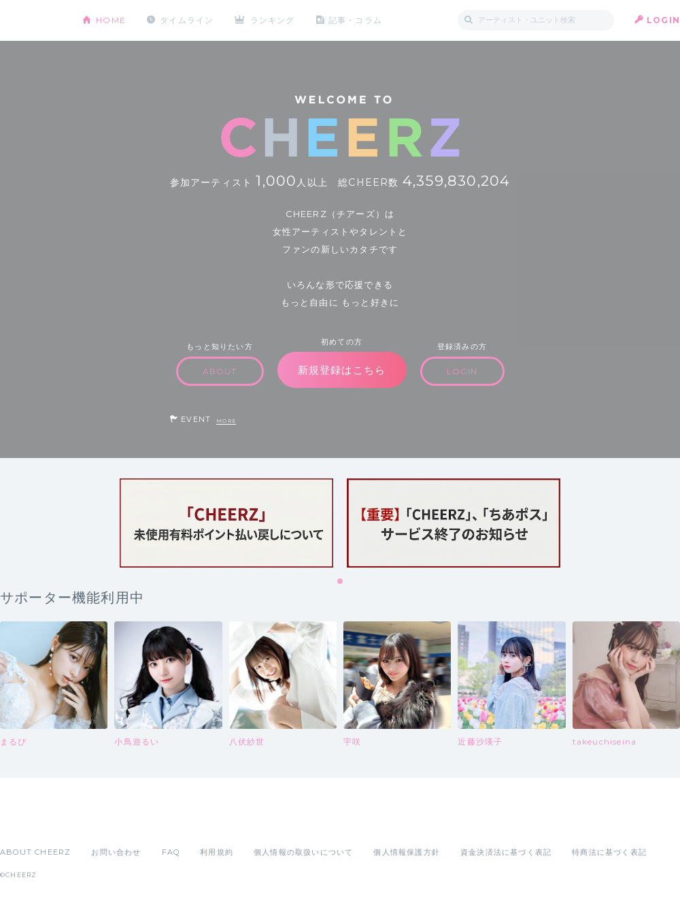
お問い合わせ (116, 852)
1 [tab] (340, 581)
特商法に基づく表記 (609, 852)
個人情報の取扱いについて (303, 852)
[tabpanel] (226, 523)
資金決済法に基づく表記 (505, 852)
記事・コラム (355, 20)
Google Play (103, 822)
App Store (31, 822)
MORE (226, 421)
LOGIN (663, 20)
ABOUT (220, 371)
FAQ (171, 852)
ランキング (272, 20)
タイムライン (187, 20)
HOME (111, 20)
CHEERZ (31, 21)
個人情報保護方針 (406, 852)
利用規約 (216, 852)
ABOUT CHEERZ (35, 852)
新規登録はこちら (342, 369)
